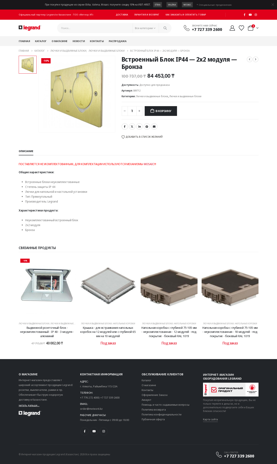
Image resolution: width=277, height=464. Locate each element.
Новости (79, 41)
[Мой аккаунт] (232, 28)
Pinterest (147, 126)
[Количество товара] (132, 111)
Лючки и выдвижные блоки (152, 96)
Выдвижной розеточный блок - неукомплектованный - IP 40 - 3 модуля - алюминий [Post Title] (47, 332)
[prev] (249, 59)
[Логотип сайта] (30, 28)
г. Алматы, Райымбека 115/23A (98, 386)
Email (154, 126)
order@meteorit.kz (91, 409)
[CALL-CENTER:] (234, 454)
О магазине (59, 41)
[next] (256, 59)
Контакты (97, 41)
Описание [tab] (26, 151)
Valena (172, 4)
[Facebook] (244, 14)
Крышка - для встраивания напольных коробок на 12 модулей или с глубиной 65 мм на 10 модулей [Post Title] (108, 332)
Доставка (122, 14)
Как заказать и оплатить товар (186, 14)
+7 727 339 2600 (109, 397)
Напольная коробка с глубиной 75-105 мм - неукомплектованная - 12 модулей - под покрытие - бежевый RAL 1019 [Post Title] (169, 332)
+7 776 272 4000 (89, 397)
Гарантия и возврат (147, 14)
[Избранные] (241, 28)
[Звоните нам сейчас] (202, 28)
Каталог (41, 41)
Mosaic (187, 4)
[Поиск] (165, 28)
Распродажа (117, 41)
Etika (157, 4)
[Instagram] (256, 14)
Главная (24, 41)
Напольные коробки (124, 323)
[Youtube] (250, 14)
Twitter (132, 126)
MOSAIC (149, 164)
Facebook (125, 126)
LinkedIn (139, 126)
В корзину (163, 111)
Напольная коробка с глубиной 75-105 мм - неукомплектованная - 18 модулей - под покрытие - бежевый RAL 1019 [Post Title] (230, 332)
